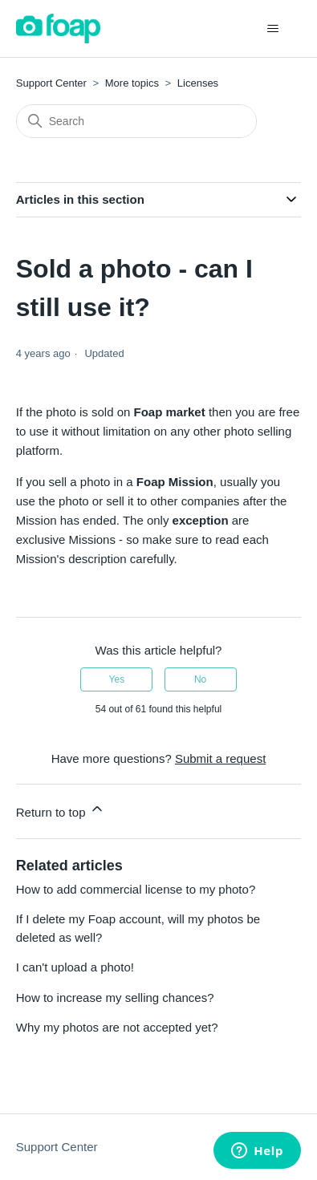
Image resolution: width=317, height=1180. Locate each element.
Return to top (60, 810)
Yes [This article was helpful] (117, 679)
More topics (132, 83)
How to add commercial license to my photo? (135, 889)
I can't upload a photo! (75, 967)
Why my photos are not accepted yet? (117, 1027)
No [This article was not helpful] (200, 679)
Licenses (197, 83)
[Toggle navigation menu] (272, 29)
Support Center (51, 83)
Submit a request (220, 758)
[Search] (136, 121)
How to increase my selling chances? (115, 997)
